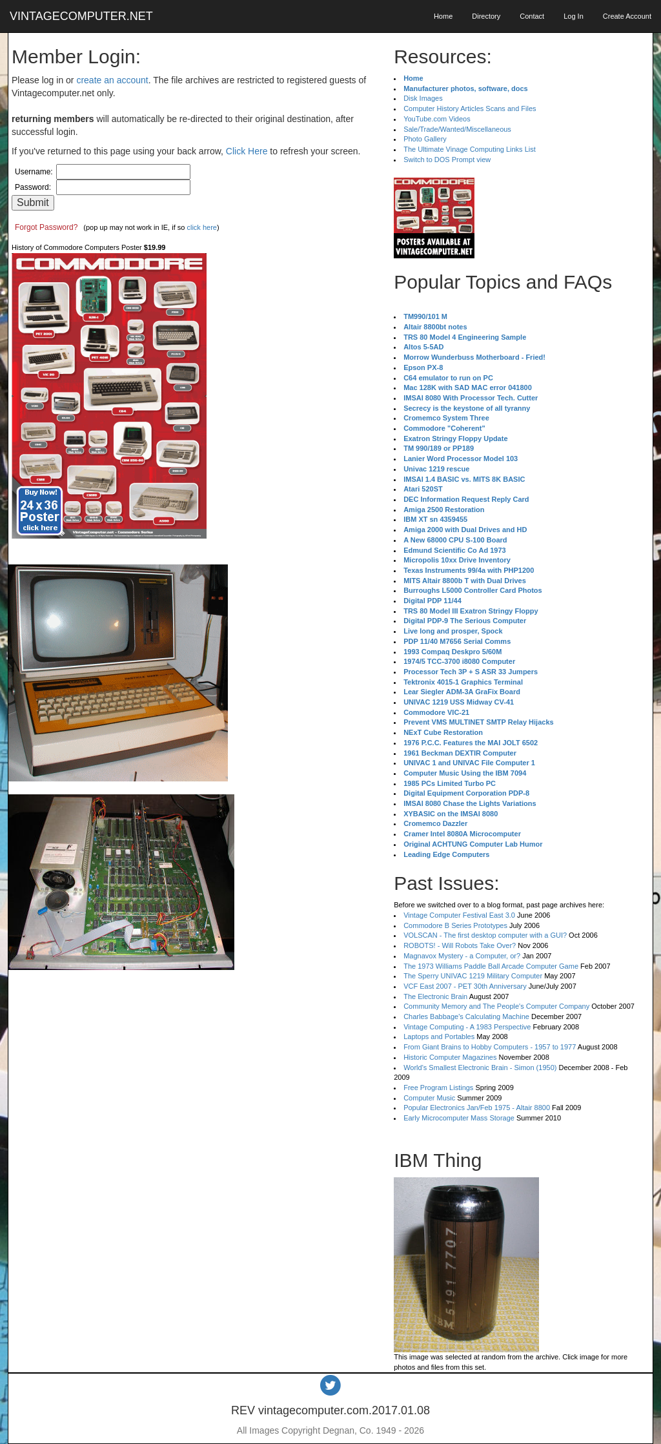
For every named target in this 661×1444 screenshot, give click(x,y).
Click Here (247, 151)
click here (201, 227)
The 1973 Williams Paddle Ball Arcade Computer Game (490, 966)
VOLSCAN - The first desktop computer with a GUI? (485, 935)
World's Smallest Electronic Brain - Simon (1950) (479, 1067)
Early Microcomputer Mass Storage (458, 1118)
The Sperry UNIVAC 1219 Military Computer (472, 976)
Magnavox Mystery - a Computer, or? (461, 956)
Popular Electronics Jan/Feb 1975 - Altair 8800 (476, 1107)
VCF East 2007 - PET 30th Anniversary (465, 986)
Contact (532, 16)
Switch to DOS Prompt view (447, 159)
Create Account (627, 16)
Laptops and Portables (438, 1036)
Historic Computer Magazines (449, 1057)
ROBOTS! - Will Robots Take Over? (459, 945)
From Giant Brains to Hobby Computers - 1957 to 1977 (489, 1047)
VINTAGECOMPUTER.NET (81, 16)
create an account (112, 80)
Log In (574, 16)
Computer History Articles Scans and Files (469, 108)
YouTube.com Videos (437, 119)
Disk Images (423, 98)
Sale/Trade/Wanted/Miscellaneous (457, 129)
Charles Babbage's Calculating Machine (466, 1016)
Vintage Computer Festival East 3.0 (459, 915)
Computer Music (429, 1098)
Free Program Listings (438, 1087)
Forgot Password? (46, 227)
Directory (486, 16)
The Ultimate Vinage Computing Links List (469, 149)
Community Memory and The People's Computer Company (496, 1006)
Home (443, 16)
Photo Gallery (425, 139)
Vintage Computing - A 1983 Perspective (467, 1027)
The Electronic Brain (435, 996)
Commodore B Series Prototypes (455, 925)
